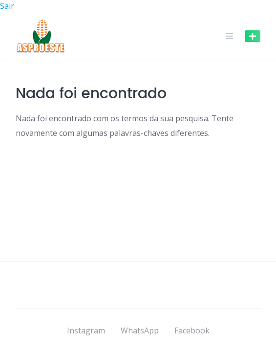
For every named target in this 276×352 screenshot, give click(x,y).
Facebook (192, 330)
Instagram (86, 330)
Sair (7, 5)
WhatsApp (140, 330)
